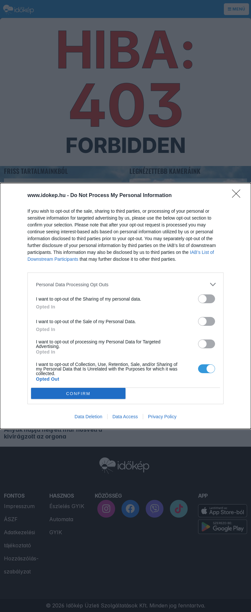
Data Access (125, 416)
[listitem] (125, 284)
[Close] (238, 196)
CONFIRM (78, 393)
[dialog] (125, 306)
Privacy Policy (162, 416)
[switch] (206, 298)
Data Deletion (88, 416)
